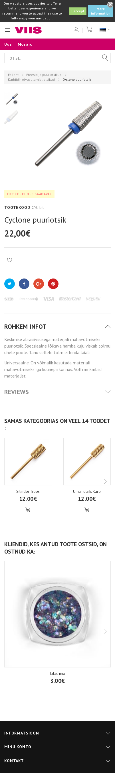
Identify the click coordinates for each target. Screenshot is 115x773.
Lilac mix (57, 673)
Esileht (13, 74)
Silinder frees (28, 491)
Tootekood (17, 207)
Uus (8, 44)
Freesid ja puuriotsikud (44, 74)
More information (100, 11)
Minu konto (17, 746)
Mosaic (25, 44)
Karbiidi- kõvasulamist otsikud (31, 79)
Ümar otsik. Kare (87, 491)
